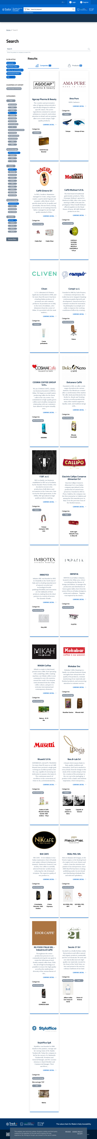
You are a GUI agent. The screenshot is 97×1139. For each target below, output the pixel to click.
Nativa (44, 1103)
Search (9, 49)
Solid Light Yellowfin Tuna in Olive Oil (73, 534)
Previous (61, 124)
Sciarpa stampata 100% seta (44, 529)
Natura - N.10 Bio (43, 719)
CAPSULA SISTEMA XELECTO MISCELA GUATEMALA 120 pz (74, 245)
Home (8, 30)
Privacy (68, 1131)
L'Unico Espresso (50, 905)
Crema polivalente (43, 342)
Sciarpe (68, 131)
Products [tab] (75, 65)
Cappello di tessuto (79, 810)
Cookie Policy (77, 1131)
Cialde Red (38, 241)
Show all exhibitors (28, 12)
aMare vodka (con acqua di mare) (68, 999)
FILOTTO (73, 624)
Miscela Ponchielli (74, 436)
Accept (80, 1133)
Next (88, 124)
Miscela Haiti (79, 712)
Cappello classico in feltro (68, 811)
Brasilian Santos (68, 712)
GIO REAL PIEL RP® (79, 905)
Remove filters (12, 239)
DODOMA (44, 437)
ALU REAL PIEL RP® (68, 905)
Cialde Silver (50, 241)
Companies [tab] (43, 65)
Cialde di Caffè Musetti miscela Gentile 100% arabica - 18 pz (44, 812)
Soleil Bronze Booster (44, 151)
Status (74, 339)
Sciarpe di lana (79, 131)
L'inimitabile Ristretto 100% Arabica (38, 906)
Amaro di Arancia (79, 998)
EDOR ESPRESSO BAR (44, 1003)
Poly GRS (44, 627)
